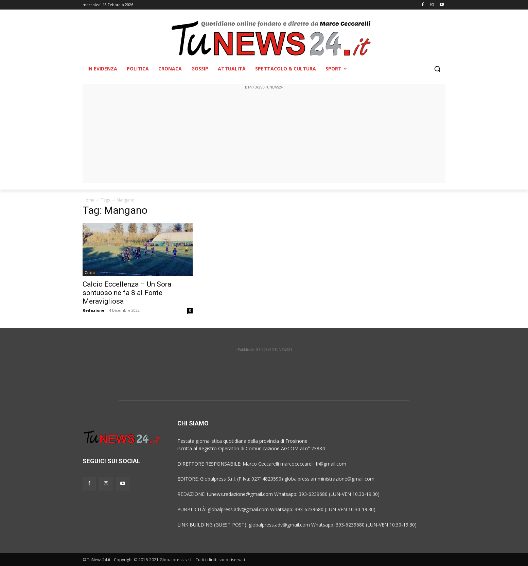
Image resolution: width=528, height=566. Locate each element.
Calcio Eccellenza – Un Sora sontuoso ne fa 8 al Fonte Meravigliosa (127, 292)
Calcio (90, 272)
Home (88, 200)
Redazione (93, 310)
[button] (437, 69)
